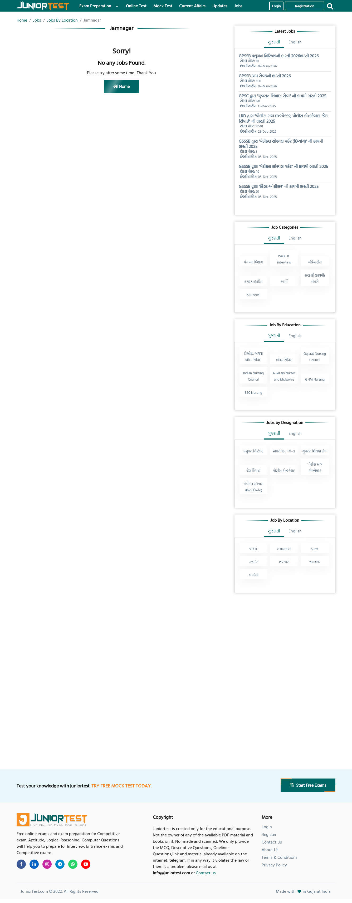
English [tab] (295, 42)
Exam (95, 6)
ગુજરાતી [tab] (274, 42)
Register (269, 834)
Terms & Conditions (279, 857)
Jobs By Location (62, 20)
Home (22, 20)
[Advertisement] (284, 636)
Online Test (136, 6)
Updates (219, 6)
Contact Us (272, 842)
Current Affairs (192, 6)
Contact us (206, 873)
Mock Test (162, 6)
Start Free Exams (308, 785)
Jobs (238, 6)
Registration (304, 6)
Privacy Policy (274, 865)
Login (276, 6)
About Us (270, 849)
